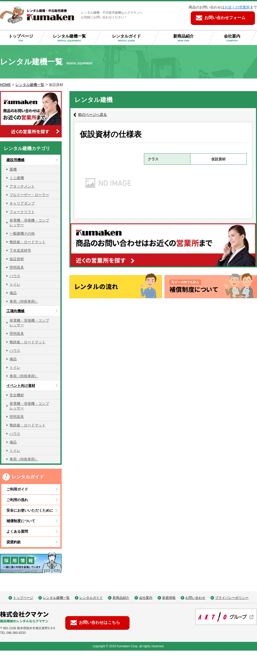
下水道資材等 (20, 250)
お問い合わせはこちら (99, 622)
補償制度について (20, 521)
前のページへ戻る (92, 114)
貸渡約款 (13, 542)
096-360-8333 (16, 633)
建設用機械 (15, 160)
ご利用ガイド (17, 489)
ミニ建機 (17, 178)
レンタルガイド (131, 38)
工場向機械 (15, 311)
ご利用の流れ (17, 500)
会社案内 (236, 38)
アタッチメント (22, 186)
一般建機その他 (22, 233)
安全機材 (17, 395)
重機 (13, 169)
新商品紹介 (187, 38)
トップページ (22, 38)
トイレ (15, 284)
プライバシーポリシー (232, 598)
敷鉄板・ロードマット (27, 242)
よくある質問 (17, 531)
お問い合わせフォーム (224, 17)
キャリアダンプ (22, 203)
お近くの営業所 (237, 7)
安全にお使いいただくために (29, 510)
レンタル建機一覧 (73, 38)
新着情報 (169, 598)
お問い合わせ (195, 598)
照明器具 (17, 267)
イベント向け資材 (20, 385)
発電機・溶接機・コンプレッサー (29, 222)
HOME (5, 85)
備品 (13, 293)
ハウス (15, 276)
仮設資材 (17, 259)
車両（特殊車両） (24, 301)
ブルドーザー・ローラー (29, 195)
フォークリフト (22, 212)
